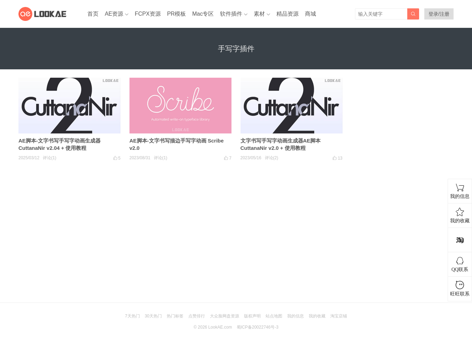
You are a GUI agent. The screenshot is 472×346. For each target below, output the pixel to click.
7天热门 (132, 316)
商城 (310, 14)
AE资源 (114, 14)
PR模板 (176, 14)
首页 (93, 14)
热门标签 (175, 316)
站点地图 (274, 316)
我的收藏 (317, 316)
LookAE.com (220, 327)
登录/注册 (438, 14)
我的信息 (295, 316)
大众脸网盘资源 (224, 316)
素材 (259, 14)
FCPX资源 (148, 14)
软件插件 (231, 14)
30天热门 (153, 316)
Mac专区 (203, 14)
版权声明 (252, 316)
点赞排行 (196, 316)
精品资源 (287, 14)
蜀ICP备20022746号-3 (257, 327)
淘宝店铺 (338, 316)
